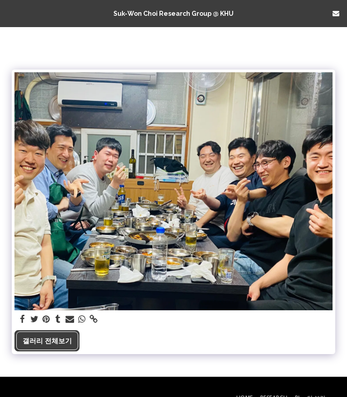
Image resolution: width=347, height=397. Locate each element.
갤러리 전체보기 (47, 340)
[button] (10, 13)
